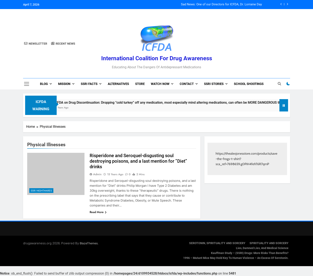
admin (97, 174)
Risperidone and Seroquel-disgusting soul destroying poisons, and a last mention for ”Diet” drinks (138, 161)
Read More (98, 212)
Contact (187, 84)
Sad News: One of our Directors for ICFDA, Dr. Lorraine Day (221, 4)
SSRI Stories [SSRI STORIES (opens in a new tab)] (214, 84)
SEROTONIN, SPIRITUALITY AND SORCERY (217, 243)
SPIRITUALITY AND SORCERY (269, 243)
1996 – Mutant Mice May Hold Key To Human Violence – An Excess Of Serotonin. (235, 258)
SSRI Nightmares (41, 191)
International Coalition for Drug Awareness (156, 58)
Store (140, 84)
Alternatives (118, 84)
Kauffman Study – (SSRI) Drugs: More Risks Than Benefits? (249, 253)
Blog (44, 84)
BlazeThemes (89, 243)
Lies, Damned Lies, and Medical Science (262, 248)
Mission (64, 84)
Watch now (160, 84)
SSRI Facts (89, 84)
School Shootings (249, 84)
